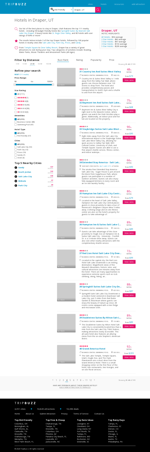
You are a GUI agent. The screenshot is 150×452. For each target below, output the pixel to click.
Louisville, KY (51, 439)
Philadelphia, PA (115, 441)
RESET (17, 74)
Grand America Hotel (93, 348)
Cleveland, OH (83, 426)
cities (90, 4)
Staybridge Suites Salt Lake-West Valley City (106, 129)
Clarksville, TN (21, 431)
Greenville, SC (83, 441)
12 (90, 380)
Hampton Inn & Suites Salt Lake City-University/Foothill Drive (116, 224)
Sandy (78, 42)
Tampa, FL (50, 426)
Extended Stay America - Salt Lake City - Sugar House (111, 162)
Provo (67, 42)
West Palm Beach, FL (24, 441)
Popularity (96, 60)
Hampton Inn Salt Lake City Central (101, 193)
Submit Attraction (47, 413)
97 (52, 180)
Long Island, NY (84, 429)
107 (51, 167)
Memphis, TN (21, 439)
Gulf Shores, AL (21, 429)
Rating (79, 60)
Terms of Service (81, 413)
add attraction (138, 4)
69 (52, 185)
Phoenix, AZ (51, 434)
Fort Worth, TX (83, 431)
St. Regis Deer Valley (61, 33)
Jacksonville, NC (53, 441)
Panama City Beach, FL (56, 436)
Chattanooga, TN (22, 436)
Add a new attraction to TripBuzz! (75, 387)
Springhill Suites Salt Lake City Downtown (105, 286)
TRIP (16, 4)
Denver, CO (113, 429)
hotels (104, 4)
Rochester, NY (83, 439)
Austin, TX (112, 439)
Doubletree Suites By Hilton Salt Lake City (105, 317)
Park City (60, 42)
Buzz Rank (63, 60)
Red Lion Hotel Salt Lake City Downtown (104, 253)
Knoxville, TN (20, 434)
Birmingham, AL (22, 426)
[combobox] (61, 10)
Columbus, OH (21, 423)
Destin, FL (112, 431)
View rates (129, 80)
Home (17, 413)
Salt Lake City (49, 42)
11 (86, 380)
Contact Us (99, 413)
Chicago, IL (113, 434)
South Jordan (24, 172)
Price (111, 60)
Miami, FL (112, 436)
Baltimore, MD (83, 436)
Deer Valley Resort (49, 47)
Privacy (64, 413)
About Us (30, 413)
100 (51, 176)
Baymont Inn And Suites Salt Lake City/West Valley (110, 102)
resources (119, 4)
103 (51, 171)
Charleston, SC (114, 426)
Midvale (22, 181)
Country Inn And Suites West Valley (101, 71)
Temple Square (31, 47)
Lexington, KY (83, 423)
